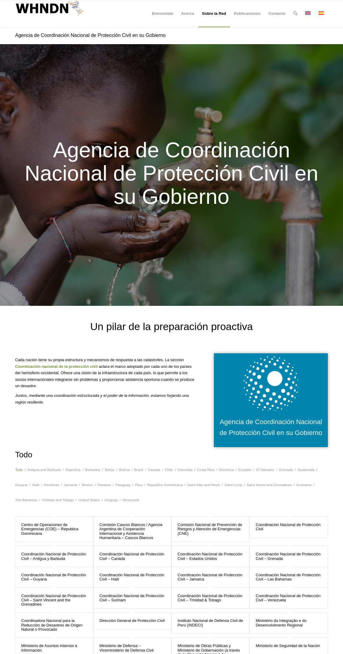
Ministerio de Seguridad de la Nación (288, 645)
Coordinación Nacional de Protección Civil (288, 526)
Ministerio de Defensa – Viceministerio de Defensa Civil (126, 647)
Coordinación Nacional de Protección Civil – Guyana (53, 577)
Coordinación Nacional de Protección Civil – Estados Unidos (210, 556)
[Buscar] (295, 13)
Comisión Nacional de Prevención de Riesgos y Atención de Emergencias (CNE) (210, 529)
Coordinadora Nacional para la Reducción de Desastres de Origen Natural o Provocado (51, 625)
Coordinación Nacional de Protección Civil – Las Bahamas (288, 577)
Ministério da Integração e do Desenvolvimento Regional (281, 622)
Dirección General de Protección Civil (132, 620)
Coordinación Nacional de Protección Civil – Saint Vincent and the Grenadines (53, 600)
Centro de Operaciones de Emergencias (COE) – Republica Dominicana (49, 529)
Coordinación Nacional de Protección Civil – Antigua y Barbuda (53, 556)
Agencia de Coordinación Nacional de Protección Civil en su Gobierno (90, 35)
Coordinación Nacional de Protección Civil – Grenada (288, 556)
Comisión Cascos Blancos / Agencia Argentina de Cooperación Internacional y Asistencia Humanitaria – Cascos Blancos (130, 531)
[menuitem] (162, 13)
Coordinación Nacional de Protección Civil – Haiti (131, 577)
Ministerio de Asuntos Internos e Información (49, 647)
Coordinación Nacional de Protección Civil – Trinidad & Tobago (210, 598)
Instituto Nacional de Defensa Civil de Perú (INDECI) (210, 622)
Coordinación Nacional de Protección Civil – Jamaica (210, 577)
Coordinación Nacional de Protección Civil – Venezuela (288, 598)
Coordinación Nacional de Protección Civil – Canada (131, 556)
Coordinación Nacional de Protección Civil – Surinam (131, 598)
